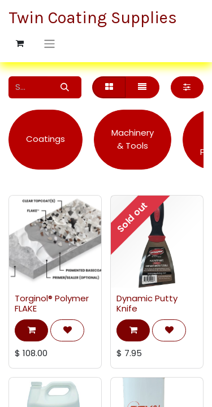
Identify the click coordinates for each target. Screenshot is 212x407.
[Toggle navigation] (49, 44)
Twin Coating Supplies (81, 17)
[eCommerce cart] (19, 43)
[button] (31, 330)
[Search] (64, 87)
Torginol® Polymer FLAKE (52, 303)
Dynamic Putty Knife (147, 303)
